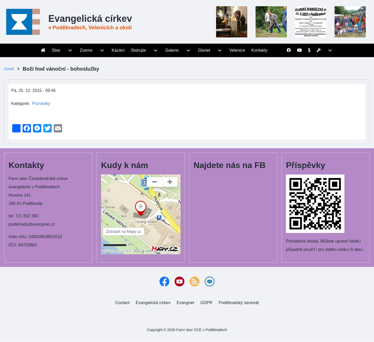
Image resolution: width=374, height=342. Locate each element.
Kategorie (20, 103)
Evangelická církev (90, 18)
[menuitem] (43, 50)
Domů (9, 69)
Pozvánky (41, 103)
